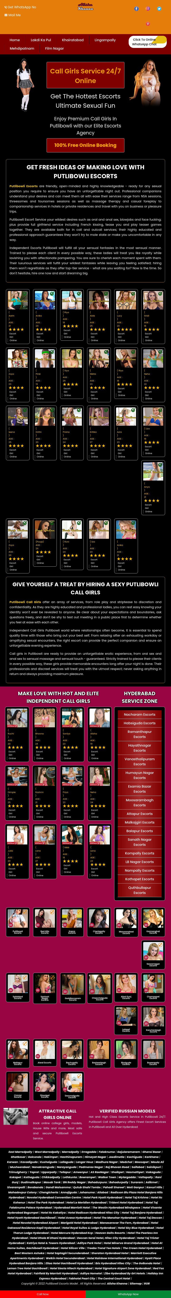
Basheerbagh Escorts (99, 1063)
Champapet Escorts (153, 997)
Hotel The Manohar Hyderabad (115, 1218)
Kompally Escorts (139, 853)
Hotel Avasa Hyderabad (74, 1218)
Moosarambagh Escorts (140, 802)
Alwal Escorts (44, 1062)
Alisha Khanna (117, 1284)
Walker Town (107, 1177)
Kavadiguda (29, 1162)
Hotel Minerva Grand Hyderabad (126, 1243)
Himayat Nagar (95, 1157)
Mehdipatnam (22, 48)
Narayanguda (67, 1167)
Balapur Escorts (139, 831)
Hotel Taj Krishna (136, 1197)
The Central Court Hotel (114, 1278)
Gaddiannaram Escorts (73, 999)
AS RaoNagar (99, 1172)
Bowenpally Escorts (153, 1063)
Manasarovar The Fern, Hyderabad (124, 1223)
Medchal (126, 1162)
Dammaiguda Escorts (72, 1096)
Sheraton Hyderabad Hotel (109, 1253)
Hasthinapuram (71, 1157)
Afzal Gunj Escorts (126, 997)
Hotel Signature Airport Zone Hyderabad (123, 1268)
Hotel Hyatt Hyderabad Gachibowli (31, 1218)
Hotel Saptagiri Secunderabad (68, 1253)
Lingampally (105, 40)
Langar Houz (84, 1162)
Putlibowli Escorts (18, 932)
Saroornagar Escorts (153, 964)
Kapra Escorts (72, 932)
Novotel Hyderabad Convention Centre (54, 1197)
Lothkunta (70, 1177)
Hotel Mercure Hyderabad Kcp (72, 1233)
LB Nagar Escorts (140, 861)
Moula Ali (157, 1162)
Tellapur (65, 1172)
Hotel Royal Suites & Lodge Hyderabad (89, 1228)
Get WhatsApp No (22, 7)
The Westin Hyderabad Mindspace (116, 1208)
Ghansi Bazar (151, 1152)
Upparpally (49, 1172)
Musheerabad (20, 1167)
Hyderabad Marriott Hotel (72, 1208)
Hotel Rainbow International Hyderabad (115, 1258)
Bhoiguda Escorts (126, 1063)
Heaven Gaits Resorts (110, 1233)
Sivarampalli (16, 1187)
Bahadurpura (97, 1182)
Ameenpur (80, 1172)
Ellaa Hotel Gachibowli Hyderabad (69, 1263)
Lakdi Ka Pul (41, 40)
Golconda (35, 1157)
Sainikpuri (154, 1167)
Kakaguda (153, 1172)
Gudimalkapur (31, 1182)
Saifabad (138, 1167)
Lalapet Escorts (126, 1030)
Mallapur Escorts (18, 1063)
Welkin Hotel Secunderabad (65, 1258)
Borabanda (35, 1187)
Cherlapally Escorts (99, 932)
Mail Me (14, 15)
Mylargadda (127, 1177)
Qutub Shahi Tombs (87, 1187)
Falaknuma (107, 1152)
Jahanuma (87, 1192)
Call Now (43, 1294)
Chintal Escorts (18, 1096)
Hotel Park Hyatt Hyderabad (102, 1197)
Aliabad (102, 1192)
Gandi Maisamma (58, 1187)
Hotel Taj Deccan (150, 1218)
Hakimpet (51, 1157)
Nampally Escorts (140, 870)
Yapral (34, 1172)
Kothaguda (32, 1177)
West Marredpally (47, 1152)
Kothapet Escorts (139, 879)
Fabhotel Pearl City (82, 1278)
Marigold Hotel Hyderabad (79, 1223)
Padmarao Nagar (91, 1167)
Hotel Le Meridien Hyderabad (86, 1202)
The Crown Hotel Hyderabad (142, 1248)
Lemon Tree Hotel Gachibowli (27, 1268)
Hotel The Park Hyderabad (46, 1202)
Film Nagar (54, 48)
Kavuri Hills (154, 1187)
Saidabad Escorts (18, 997)
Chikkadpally (51, 1177)
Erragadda (89, 1152)
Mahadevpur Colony (22, 1192)
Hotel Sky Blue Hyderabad (136, 1228)
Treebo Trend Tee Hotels (103, 1248)
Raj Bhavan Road (117, 1167)
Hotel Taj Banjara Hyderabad (142, 1213)
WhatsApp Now (128, 1294)
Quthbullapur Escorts (139, 890)
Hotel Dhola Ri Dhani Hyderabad (52, 1238)
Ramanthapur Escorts (140, 734)
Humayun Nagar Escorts (140, 775)
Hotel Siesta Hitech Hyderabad (71, 1268)
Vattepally (145, 1177)
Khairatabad (73, 40)
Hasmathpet (135, 1172)
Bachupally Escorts (72, 1063)
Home (15, 40)
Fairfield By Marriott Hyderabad (56, 1273)
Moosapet (142, 1162)
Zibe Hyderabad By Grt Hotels (124, 1273)
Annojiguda (69, 1192)
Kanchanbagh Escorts (153, 1031)
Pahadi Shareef (113, 1187)
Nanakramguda (43, 1167)
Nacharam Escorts (139, 714)
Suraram (137, 1182)
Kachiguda (134, 1157)
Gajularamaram (128, 1152)
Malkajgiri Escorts (140, 822)
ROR (147, 1284)
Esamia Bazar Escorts (139, 789)
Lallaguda (66, 1162)
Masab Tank (52, 1182)
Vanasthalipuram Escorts (140, 761)
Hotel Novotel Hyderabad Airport (35, 1223)
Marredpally (70, 1152)
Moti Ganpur (135, 1187)
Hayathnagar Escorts (139, 748)
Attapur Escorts (140, 813)
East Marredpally (20, 1152)
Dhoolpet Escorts (44, 1096)
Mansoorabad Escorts (126, 932)
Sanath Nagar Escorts (140, 842)
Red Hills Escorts (45, 932)
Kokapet (15, 1177)
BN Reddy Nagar (74, 1182)
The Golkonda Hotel (146, 1263)
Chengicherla (48, 1192)
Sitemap (136, 1284)
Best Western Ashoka (29, 1253)
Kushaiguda (48, 1162)
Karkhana (151, 1157)
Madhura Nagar (107, 1162)
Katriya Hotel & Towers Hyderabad (51, 1243)
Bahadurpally (118, 1182)
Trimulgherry (18, 1172)
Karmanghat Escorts (153, 932)
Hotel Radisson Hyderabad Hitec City (93, 1213)
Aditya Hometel (91, 1273)
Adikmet (152, 1182)
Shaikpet (117, 1172)
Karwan (12, 1162)
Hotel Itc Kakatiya (53, 1213)
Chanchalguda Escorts (99, 999)
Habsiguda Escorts (140, 723)
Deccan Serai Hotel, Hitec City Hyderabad (106, 1238)
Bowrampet (87, 1177)
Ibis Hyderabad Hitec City (113, 1263)
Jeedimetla (116, 1157)
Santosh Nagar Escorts (45, 998)
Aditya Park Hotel (89, 1243)
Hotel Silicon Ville (73, 1248)
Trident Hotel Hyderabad (126, 1202)
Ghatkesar (18, 1157)
